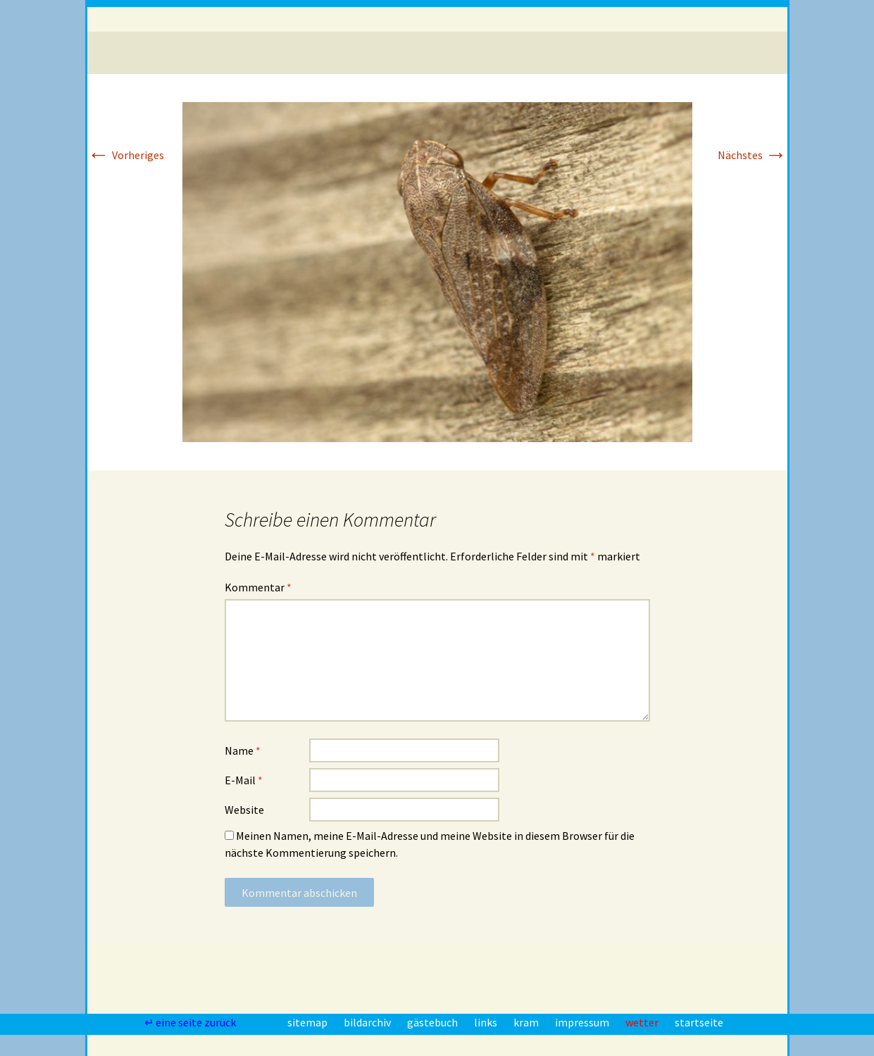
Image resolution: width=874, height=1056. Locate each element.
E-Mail (244, 780)
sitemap (308, 1022)
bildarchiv (368, 1022)
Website (244, 810)
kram (527, 1022)
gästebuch (433, 1022)
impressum (583, 1022)
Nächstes (752, 155)
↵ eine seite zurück (191, 1022)
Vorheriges (125, 155)
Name (243, 750)
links (486, 1022)
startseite (699, 1022)
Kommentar (258, 587)
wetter (643, 1022)
